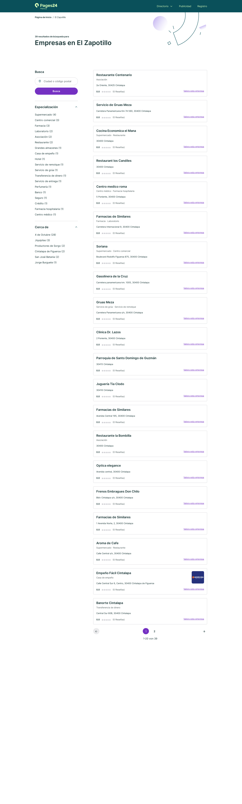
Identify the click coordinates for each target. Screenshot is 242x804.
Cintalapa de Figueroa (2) (50, 252)
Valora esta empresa (193, 92)
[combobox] (56, 82)
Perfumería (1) (43, 187)
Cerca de (41, 228)
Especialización (46, 107)
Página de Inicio (43, 17)
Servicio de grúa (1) (46, 170)
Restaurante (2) (44, 142)
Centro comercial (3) (47, 120)
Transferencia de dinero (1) (50, 176)
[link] (150, 84)
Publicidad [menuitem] (185, 6)
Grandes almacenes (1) (48, 148)
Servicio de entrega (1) (48, 181)
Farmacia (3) (42, 126)
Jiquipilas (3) (42, 240)
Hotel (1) (40, 159)
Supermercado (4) (45, 115)
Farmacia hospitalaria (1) (49, 209)
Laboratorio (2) (44, 131)
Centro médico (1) (45, 215)
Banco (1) (40, 192)
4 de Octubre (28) (45, 235)
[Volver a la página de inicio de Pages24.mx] (46, 6)
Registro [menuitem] (202, 6)
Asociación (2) (43, 137)
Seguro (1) (41, 198)
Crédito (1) (41, 204)
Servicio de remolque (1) (49, 165)
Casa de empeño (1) (46, 154)
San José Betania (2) (47, 257)
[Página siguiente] (204, 648)
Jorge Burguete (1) (46, 263)
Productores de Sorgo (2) (50, 246)
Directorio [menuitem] (163, 6)
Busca (56, 91)
